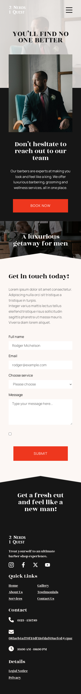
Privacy (15, 677)
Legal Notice (18, 671)
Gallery (43, 585)
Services (15, 598)
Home (13, 585)
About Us (16, 592)
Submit (41, 453)
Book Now (40, 205)
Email (13, 355)
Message (16, 394)
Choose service (21, 375)
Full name (16, 336)
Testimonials (47, 592)
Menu (69, 7)
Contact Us (45, 598)
